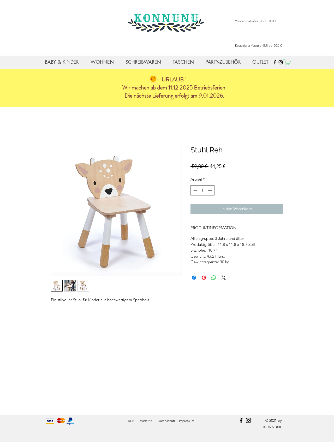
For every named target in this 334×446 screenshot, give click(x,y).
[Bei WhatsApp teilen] (214, 278)
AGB (131, 421)
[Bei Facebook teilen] (194, 278)
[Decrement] (194, 190)
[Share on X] (223, 278)
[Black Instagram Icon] (280, 62)
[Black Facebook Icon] (275, 62)
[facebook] (241, 420)
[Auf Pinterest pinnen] (204, 278)
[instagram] (248, 420)
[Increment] (210, 190)
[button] (287, 62)
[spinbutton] (202, 190)
